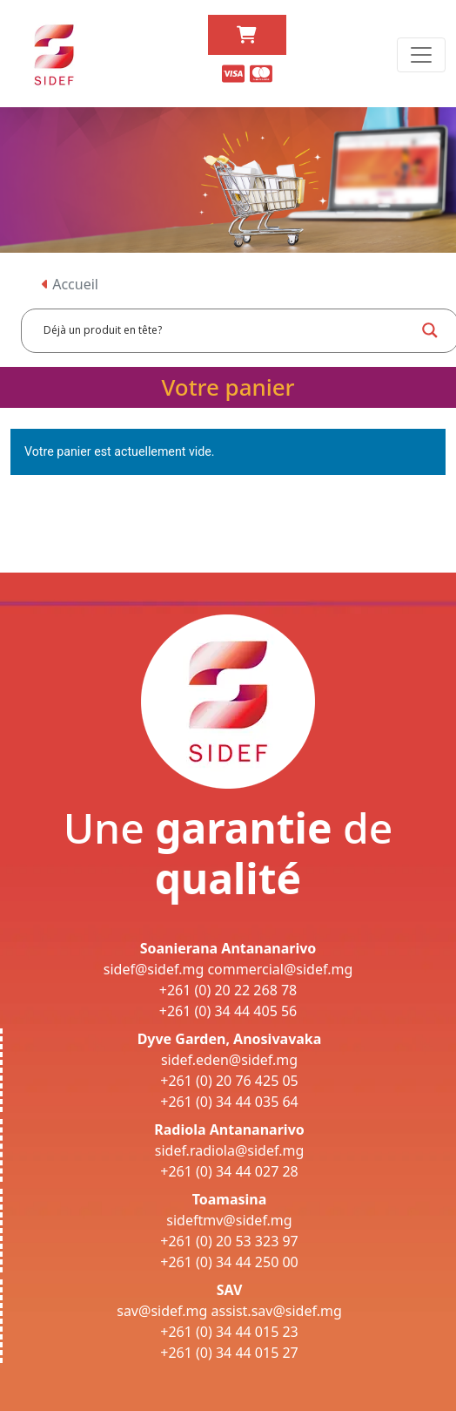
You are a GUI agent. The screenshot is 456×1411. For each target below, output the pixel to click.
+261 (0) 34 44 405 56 (228, 1011)
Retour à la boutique (77, 506)
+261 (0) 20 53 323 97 (229, 1241)
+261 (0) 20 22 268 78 (228, 990)
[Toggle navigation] (421, 54)
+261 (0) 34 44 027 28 (229, 1171)
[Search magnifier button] (430, 330)
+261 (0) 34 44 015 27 (229, 1352)
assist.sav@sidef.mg (276, 1310)
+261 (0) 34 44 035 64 (229, 1101)
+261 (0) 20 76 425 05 (229, 1080)
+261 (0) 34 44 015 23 (229, 1331)
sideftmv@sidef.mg (229, 1220)
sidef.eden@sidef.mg (229, 1059)
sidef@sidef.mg (154, 969)
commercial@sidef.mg (279, 969)
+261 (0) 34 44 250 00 (229, 1262)
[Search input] (227, 330)
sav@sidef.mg (162, 1310)
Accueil (70, 284)
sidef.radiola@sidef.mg (229, 1150)
